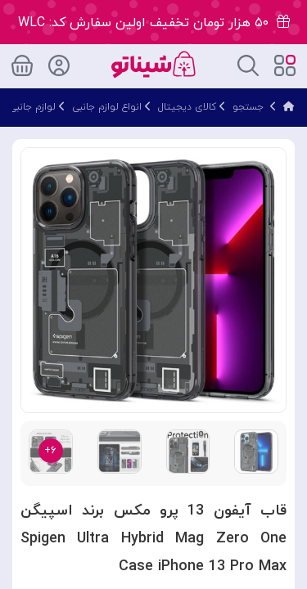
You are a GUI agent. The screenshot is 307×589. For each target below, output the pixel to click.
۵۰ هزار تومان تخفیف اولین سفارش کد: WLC (154, 23)
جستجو (248, 107)
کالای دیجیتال (187, 107)
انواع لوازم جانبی (107, 107)
